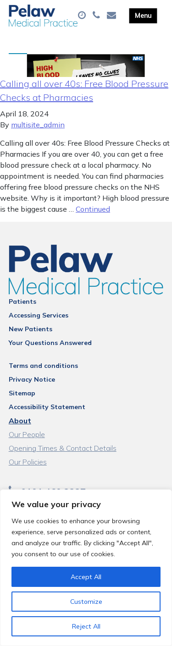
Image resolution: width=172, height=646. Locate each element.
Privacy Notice (32, 379)
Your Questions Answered (50, 343)
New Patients (30, 329)
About (20, 420)
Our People (27, 434)
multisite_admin (38, 124)
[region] (86, 567)
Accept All (86, 577)
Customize (86, 601)
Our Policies (28, 461)
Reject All (86, 626)
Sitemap (22, 393)
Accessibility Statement (47, 407)
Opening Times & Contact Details (63, 448)
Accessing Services (38, 315)
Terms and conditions (43, 365)
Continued (93, 209)
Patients (22, 301)
